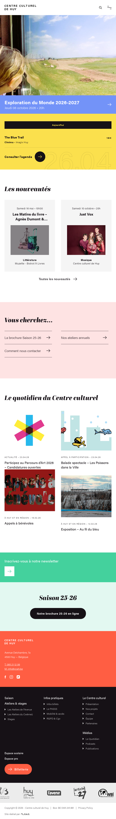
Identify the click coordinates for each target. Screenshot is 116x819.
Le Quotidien (91, 739)
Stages (10, 719)
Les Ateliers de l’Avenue (18, 709)
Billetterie (18, 769)
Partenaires (90, 723)
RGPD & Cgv (52, 718)
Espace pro (11, 758)
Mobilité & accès (54, 713)
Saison (9, 698)
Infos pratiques (53, 698)
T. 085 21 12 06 (12, 664)
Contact (88, 713)
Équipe (88, 718)
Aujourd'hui (58, 124)
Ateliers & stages (16, 703)
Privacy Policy (85, 807)
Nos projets (90, 709)
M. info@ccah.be (14, 669)
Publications (91, 748)
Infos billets (51, 704)
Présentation (91, 704)
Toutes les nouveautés (58, 279)
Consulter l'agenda (25, 156)
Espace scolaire (14, 753)
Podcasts (89, 743)
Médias (87, 732)
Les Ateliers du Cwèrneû (19, 714)
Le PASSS (50, 709)
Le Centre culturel (94, 698)
